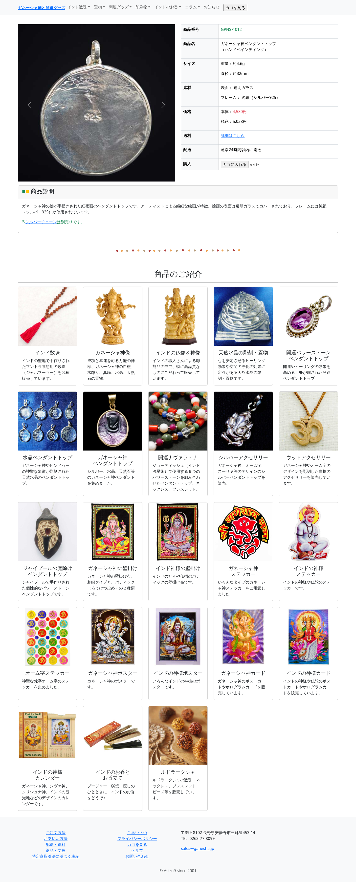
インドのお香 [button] (166, 7)
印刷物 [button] (141, 7)
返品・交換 (56, 850)
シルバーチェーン (41, 222)
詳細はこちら (233, 135)
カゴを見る (137, 844)
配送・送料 (56, 844)
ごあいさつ (137, 832)
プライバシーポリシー (137, 838)
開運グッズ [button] (119, 7)
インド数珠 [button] (77, 7)
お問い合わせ (137, 856)
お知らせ (212, 7)
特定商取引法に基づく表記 (55, 856)
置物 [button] (98, 7)
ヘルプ (137, 850)
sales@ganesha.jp (197, 848)
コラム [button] (191, 7)
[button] (29, 104)
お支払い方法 (55, 838)
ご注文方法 (56, 832)
